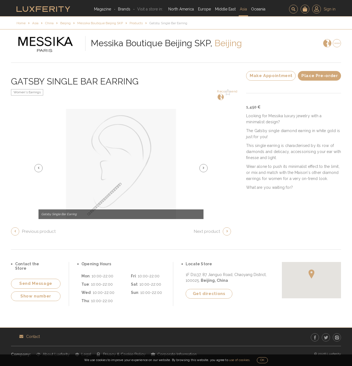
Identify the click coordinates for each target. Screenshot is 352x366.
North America (181, 9)
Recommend (220, 94)
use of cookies (239, 360)
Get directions (209, 293)
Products (136, 23)
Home (21, 23)
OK (262, 360)
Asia (243, 9)
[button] (38, 168)
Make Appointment (271, 75)
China (49, 23)
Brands (124, 9)
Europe (204, 9)
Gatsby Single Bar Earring (168, 23)
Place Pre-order (319, 75)
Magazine (102, 9)
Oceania (258, 9)
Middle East (225, 9)
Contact (33, 336)
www (337, 43)
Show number (35, 296)
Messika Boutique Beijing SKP (100, 23)
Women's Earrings (27, 92)
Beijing (65, 23)
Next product (207, 231)
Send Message (35, 283)
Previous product (39, 231)
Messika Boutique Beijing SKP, (151, 43)
